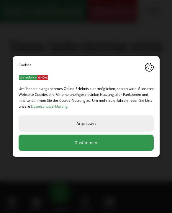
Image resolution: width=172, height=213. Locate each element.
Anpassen (86, 123)
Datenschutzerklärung (49, 106)
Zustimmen (86, 143)
